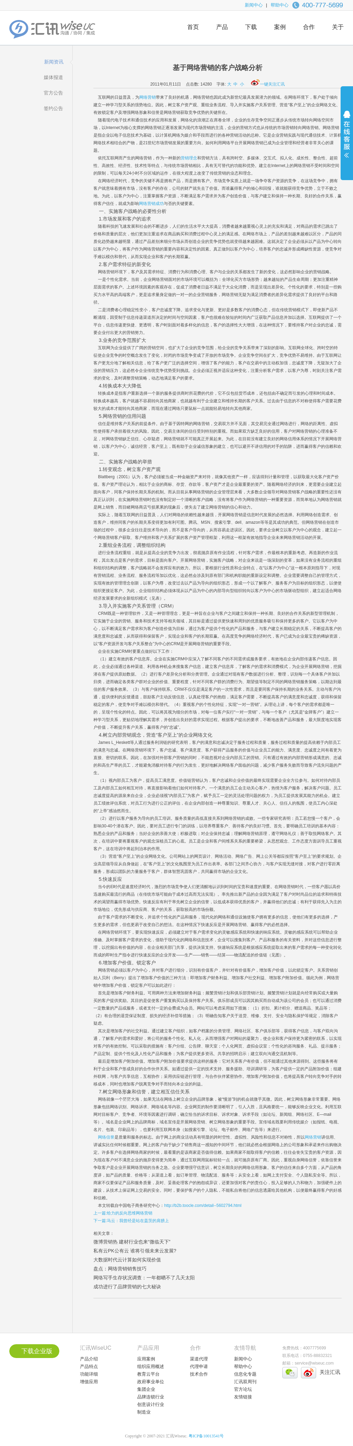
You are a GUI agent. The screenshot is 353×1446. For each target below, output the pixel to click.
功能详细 (89, 1374)
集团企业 (146, 1389)
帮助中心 (280, 5)
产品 (222, 27)
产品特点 (89, 1366)
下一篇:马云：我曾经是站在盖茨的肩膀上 (131, 1220)
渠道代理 (199, 1358)
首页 (193, 27)
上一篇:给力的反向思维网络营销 (122, 1213)
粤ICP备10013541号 (206, 1436)
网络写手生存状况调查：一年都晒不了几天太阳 (144, 1277)
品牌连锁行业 (150, 1396)
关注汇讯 (330, 1372)
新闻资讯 (53, 62)
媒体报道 (53, 77)
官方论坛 (243, 1389)
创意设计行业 (150, 1404)
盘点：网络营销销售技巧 (120, 1268)
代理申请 (199, 1366)
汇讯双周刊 (245, 1381)
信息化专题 (245, 1374)
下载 (251, 27)
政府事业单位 (150, 1381)
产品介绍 (89, 1358)
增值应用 (89, 1381)
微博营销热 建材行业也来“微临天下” (131, 1242)
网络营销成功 (151, 203)
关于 (338, 27)
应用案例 (146, 1358)
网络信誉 (106, 1137)
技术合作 (199, 1374)
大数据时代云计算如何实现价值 (127, 1259)
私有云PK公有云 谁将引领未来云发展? (134, 1250)
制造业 (144, 1412)
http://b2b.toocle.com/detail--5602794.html (202, 1205)
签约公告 (53, 108)
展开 (347, 139)
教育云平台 (148, 1374)
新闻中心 (254, 5)
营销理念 (189, 158)
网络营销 (147, 97)
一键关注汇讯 (268, 84)
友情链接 (243, 1396)
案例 (280, 27)
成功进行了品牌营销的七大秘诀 (127, 1286)
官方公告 (53, 93)
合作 (309, 27)
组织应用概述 (150, 1366)
